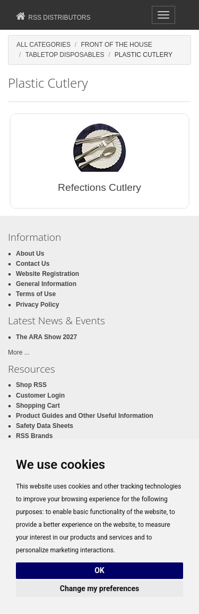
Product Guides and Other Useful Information (84, 415)
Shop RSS (31, 385)
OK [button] (99, 570)
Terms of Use (36, 294)
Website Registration (47, 273)
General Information (46, 284)
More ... (19, 352)
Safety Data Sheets (44, 426)
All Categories (43, 44)
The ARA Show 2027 (46, 337)
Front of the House (116, 44)
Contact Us (32, 263)
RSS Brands (34, 436)
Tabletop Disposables (65, 54)
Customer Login (40, 395)
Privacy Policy (37, 304)
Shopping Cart (38, 405)
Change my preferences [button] (99, 588)
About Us (30, 253)
